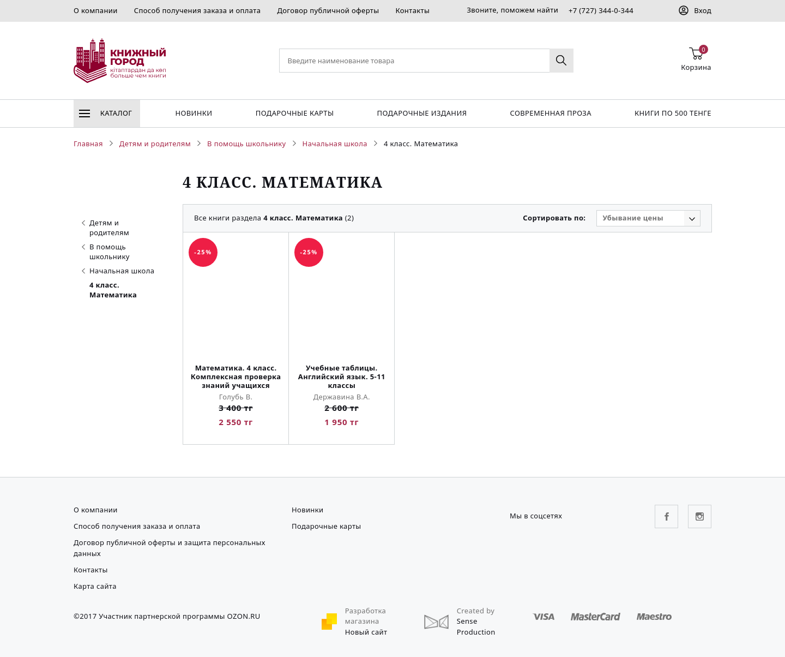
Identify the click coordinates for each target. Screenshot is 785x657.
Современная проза (550, 113)
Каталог (105, 113)
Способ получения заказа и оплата (197, 10)
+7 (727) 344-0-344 (601, 10)
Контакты (412, 10)
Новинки (193, 113)
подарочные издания (422, 113)
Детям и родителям (105, 227)
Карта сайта (95, 586)
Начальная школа (118, 271)
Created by (476, 611)
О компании (96, 10)
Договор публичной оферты (328, 10)
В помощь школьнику (106, 251)
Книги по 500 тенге (673, 113)
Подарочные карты (295, 113)
